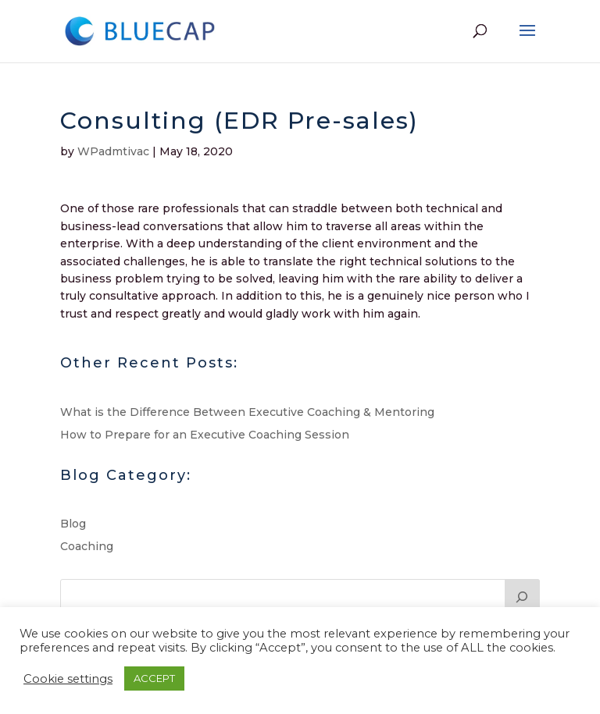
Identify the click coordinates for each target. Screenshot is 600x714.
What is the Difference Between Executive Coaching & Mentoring (247, 412)
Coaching (86, 546)
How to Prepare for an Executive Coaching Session (204, 435)
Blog (73, 524)
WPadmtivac (113, 151)
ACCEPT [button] (154, 678)
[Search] (523, 594)
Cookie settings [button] (67, 679)
